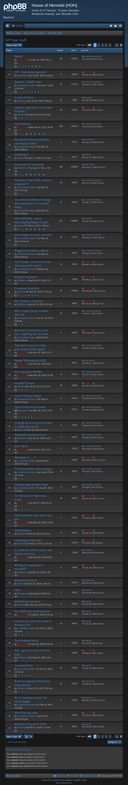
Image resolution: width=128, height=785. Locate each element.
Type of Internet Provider (29, 407)
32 (31, 229)
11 (40, 66)
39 (26, 174)
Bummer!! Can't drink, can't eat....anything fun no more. (31, 332)
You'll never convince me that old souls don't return (32, 263)
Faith (17, 590)
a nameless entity (92, 56)
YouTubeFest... (23, 124)
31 (26, 229)
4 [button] (106, 45)
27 (35, 134)
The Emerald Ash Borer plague (33, 469)
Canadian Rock (23, 665)
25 (26, 134)
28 (39, 134)
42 (39, 174)
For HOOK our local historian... (33, 611)
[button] (89, 45)
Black (58, 783)
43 (43, 174)
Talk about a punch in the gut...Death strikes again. (30, 347)
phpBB (54, 780)
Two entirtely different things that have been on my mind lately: (32, 203)
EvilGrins (21, 75)
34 (39, 229)
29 (43, 134)
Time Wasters (22, 530)
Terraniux (21, 593)
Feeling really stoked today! (31, 484)
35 (43, 229)
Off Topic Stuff (15, 40)
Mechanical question (27, 601)
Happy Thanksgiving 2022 (30, 360)
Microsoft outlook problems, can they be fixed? (32, 141)
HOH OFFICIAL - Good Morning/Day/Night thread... (31, 220)
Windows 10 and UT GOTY (30, 724)
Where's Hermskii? (25, 277)
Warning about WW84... (29, 372)
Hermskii (21, 60)
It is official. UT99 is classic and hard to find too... (33, 552)
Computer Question (26, 288)
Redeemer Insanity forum (30, 435)
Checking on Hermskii (27, 540)
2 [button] (98, 45)
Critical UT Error (24, 97)
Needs (18, 56)
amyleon (88, 140)
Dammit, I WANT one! (27, 82)
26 (31, 134)
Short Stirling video (26, 713)
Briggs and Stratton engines (31, 250)
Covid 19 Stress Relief (27, 396)
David (87, 98)
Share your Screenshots (29, 164)
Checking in (21, 154)
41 (35, 174)
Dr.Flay (87, 550)
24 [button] (116, 45)
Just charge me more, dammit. (33, 235)
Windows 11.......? (25, 457)
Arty (70, 783)
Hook (87, 155)
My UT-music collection (28, 301)
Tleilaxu (21, 101)
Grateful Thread (24, 383)
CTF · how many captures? (30, 72)
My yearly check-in (25, 580)
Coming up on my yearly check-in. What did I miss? (33, 424)
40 (31, 174)
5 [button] (110, 45)
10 (36, 66)
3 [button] (102, 45)
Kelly (19, 158)
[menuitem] (17, 26)
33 (35, 229)
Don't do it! (21, 446)
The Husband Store (26, 640)
